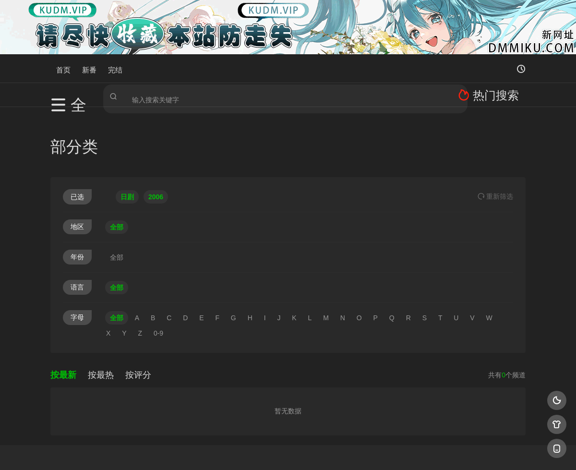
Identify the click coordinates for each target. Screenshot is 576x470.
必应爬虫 (404, 450)
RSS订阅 (171, 450)
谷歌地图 (365, 450)
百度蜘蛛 (210, 450)
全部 (116, 166)
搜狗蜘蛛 (288, 450)
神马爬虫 (249, 450)
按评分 (138, 314)
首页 (63, 68)
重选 (495, 136)
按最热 (101, 314)
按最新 (63, 314)
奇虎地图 (326, 450)
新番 (89, 68)
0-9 (158, 273)
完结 (115, 68)
